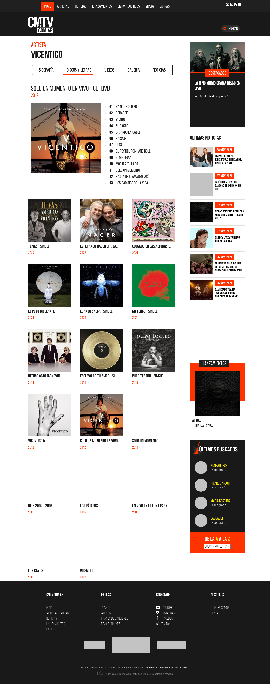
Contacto (217, 613)
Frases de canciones (114, 618)
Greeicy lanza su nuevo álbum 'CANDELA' (227, 239)
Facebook (165, 618)
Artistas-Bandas (57, 613)
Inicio (47, 6)
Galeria (134, 69)
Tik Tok (163, 624)
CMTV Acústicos (129, 6)
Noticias (81, 6)
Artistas (63, 6)
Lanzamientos (102, 6)
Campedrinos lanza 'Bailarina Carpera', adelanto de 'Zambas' (226, 293)
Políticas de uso (180, 667)
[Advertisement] (218, 329)
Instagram (166, 613)
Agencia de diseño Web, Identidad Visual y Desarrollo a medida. (135, 674)
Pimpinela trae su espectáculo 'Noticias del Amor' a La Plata (228, 159)
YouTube (164, 607)
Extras (165, 6)
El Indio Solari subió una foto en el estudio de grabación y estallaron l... (229, 267)
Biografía (46, 69)
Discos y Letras (78, 71)
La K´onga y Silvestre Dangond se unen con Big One (228, 185)
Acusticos (107, 613)
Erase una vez (110, 624)
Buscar (230, 28)
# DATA (105, 607)
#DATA (150, 6)
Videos (109, 69)
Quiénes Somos (220, 607)
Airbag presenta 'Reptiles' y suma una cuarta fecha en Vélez (229, 215)
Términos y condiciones (157, 667)
